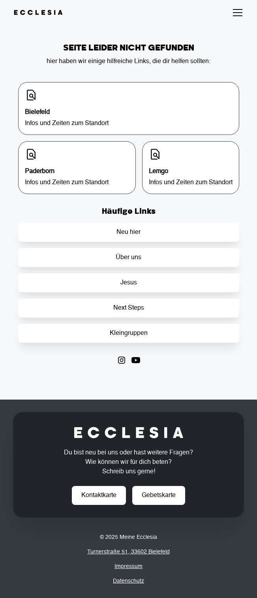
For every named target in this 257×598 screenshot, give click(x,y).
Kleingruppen (129, 333)
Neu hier (128, 232)
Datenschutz (128, 581)
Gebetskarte (159, 495)
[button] (236, 12)
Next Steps (128, 308)
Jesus (128, 283)
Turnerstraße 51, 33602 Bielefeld (128, 552)
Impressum (128, 566)
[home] (38, 12)
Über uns (128, 257)
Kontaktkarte (98, 495)
